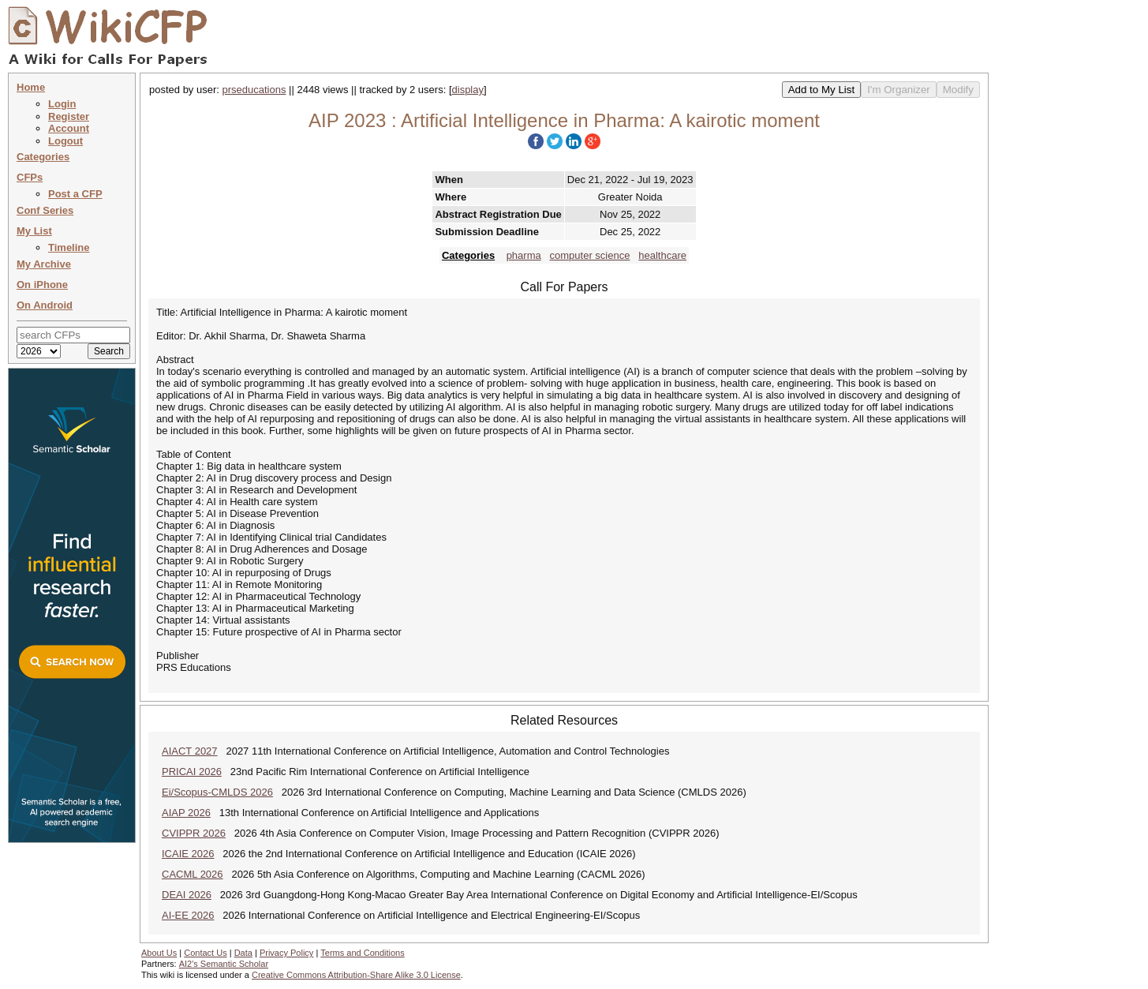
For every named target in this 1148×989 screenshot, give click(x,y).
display (468, 90)
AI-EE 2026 (188, 915)
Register (68, 116)
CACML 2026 (192, 874)
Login (62, 104)
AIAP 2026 (186, 813)
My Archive (44, 264)
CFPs (30, 177)
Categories (43, 157)
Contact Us (205, 952)
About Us (159, 952)
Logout (65, 141)
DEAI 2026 (186, 895)
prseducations (254, 90)
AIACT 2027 (190, 751)
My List (34, 231)
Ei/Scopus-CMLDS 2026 (217, 792)
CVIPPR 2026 (194, 833)
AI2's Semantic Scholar (223, 963)
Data (243, 952)
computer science (590, 255)
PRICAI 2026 (192, 771)
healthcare (662, 255)
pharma (524, 255)
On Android (45, 305)
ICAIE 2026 (188, 854)
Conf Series (45, 210)
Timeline (69, 247)
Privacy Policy (286, 952)
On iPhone (42, 284)
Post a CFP (75, 194)
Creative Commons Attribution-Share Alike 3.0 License (356, 975)
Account (68, 128)
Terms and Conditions (362, 952)
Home (31, 87)
